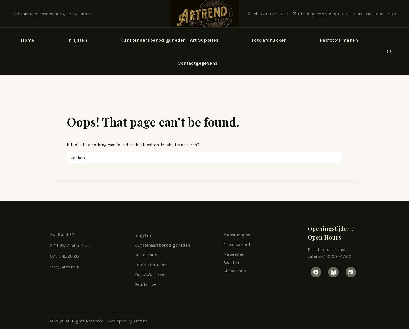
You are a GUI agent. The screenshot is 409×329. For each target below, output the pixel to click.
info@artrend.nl (65, 267)
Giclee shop (234, 270)
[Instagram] (333, 272)
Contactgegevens (198, 63)
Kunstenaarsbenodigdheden (162, 245)
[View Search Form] (389, 52)
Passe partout (236, 244)
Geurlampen (147, 284)
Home (27, 40)
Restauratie (146, 254)
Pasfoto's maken (151, 274)
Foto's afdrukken (151, 264)
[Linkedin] (351, 272)
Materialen (233, 254)
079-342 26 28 (64, 256)
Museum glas (236, 234)
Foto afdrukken (269, 40)
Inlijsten (143, 235)
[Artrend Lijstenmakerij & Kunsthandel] (204, 13)
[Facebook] (316, 272)
